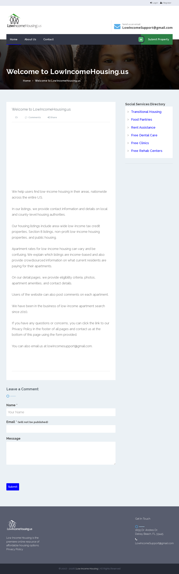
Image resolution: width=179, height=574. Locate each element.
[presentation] (33, 476)
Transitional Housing (146, 112)
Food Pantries (141, 119)
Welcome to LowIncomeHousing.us (58, 80)
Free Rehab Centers (146, 151)
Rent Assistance (143, 127)
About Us (30, 39)
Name (12, 405)
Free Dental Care (144, 135)
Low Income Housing (87, 568)
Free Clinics (140, 143)
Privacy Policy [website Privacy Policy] (14, 549)
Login (154, 3)
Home (14, 39)
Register (165, 3)
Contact (48, 39)
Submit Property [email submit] (155, 39)
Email (27, 422)
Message (13, 438)
